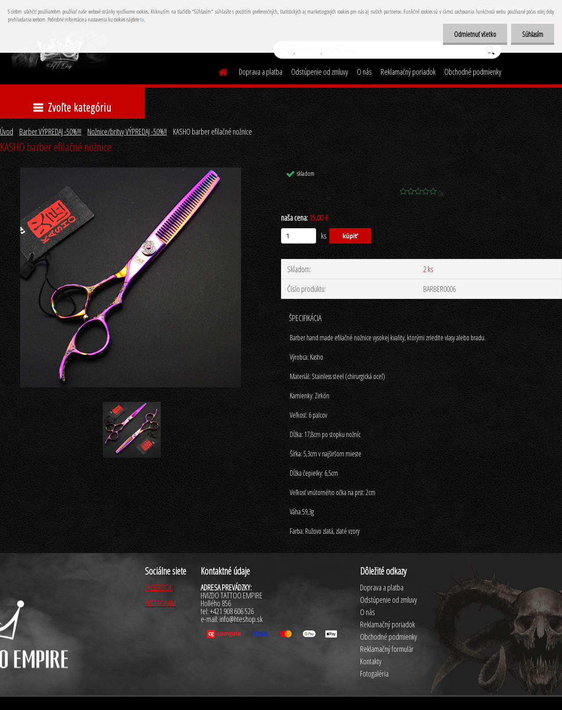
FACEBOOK (159, 587)
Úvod (6, 131)
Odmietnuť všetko (475, 34)
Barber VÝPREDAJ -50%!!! (50, 131)
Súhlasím (532, 34)
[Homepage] (217, 71)
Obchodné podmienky (472, 71)
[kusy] (298, 236)
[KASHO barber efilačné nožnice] (130, 171)
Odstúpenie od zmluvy (319, 71)
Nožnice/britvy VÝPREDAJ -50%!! (127, 131)
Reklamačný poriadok (408, 71)
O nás (364, 71)
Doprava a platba (260, 71)
